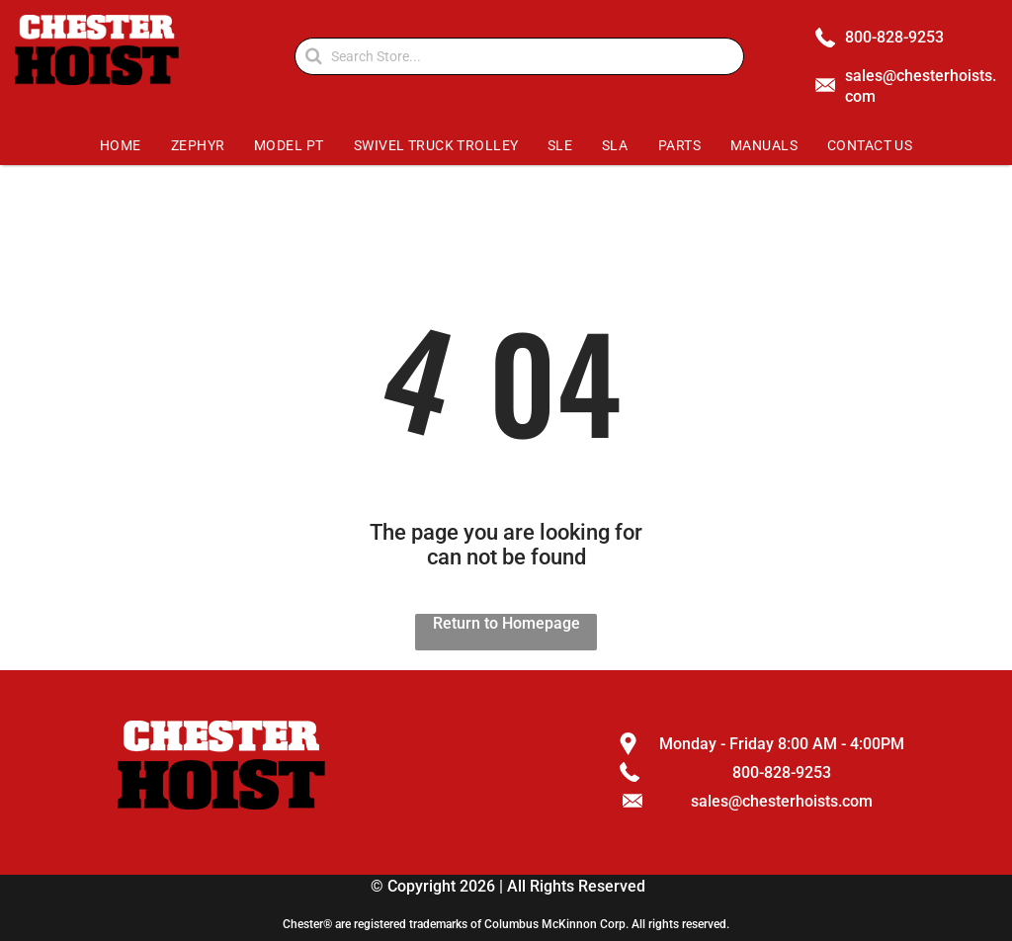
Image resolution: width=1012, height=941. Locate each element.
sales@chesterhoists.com (782, 801)
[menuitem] (120, 145)
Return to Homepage (506, 623)
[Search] (519, 56)
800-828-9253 (894, 37)
